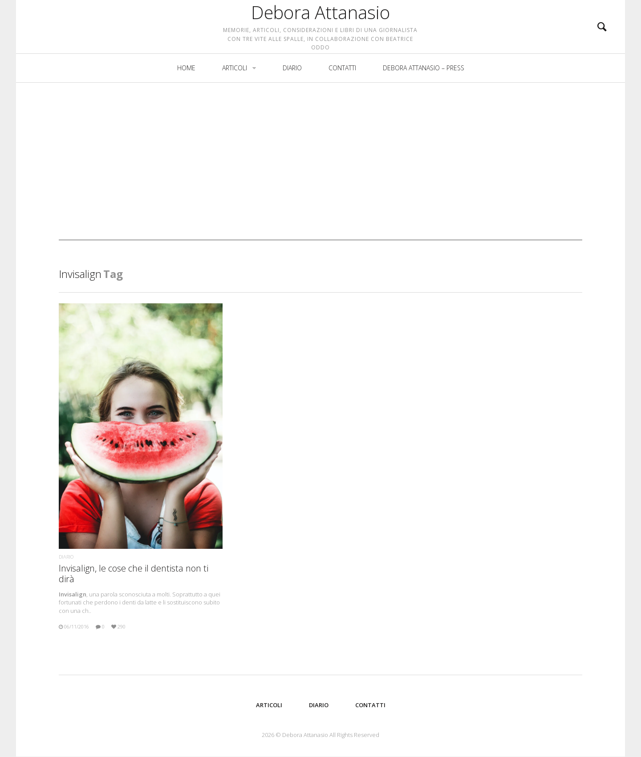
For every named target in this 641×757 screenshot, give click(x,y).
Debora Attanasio (320, 26)
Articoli (234, 96)
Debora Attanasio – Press (423, 96)
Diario (292, 96)
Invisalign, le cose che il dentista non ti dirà (133, 573)
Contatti (342, 96)
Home (186, 96)
